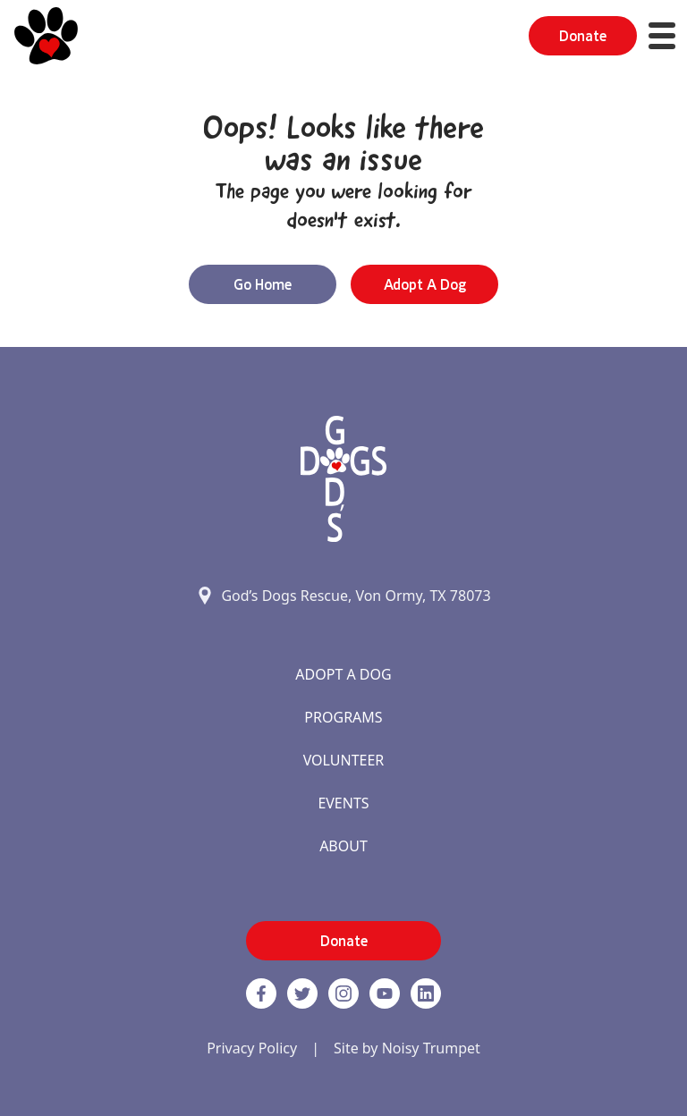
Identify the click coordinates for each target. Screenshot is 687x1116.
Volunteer (344, 760)
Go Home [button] (262, 284)
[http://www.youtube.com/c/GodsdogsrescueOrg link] (384, 993)
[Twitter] (302, 993)
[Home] (46, 35)
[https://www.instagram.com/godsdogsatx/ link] (343, 993)
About (343, 846)
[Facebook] (261, 993)
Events (343, 803)
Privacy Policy (252, 1048)
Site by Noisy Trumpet (407, 1048)
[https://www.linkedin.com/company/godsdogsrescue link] (426, 993)
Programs (343, 717)
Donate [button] (582, 36)
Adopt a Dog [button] (425, 284)
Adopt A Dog (343, 674)
